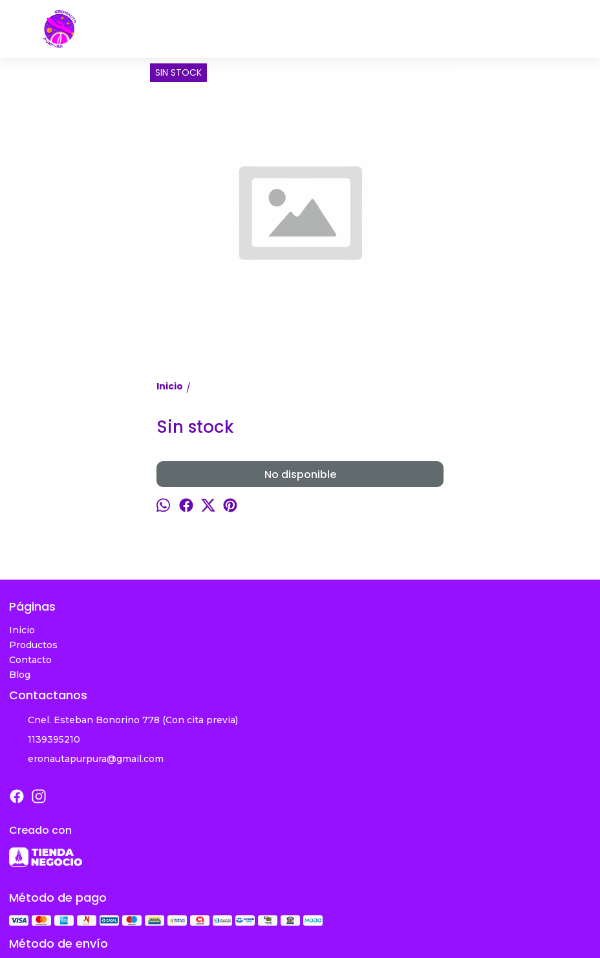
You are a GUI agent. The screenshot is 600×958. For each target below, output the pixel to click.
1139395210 (44, 740)
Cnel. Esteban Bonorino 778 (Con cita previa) (123, 720)
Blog (19, 674)
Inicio (22, 630)
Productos (33, 645)
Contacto (30, 660)
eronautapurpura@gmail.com (86, 759)
